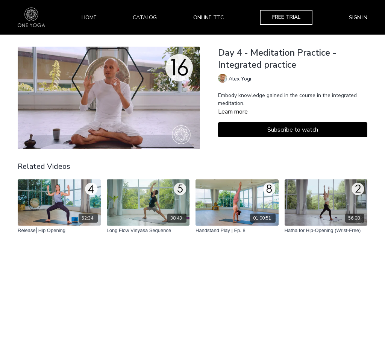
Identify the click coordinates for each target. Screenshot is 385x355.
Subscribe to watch (292, 130)
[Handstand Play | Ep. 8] (237, 230)
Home (89, 17)
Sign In (358, 17)
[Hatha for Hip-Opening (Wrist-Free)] (326, 230)
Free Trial (286, 17)
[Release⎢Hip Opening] (59, 230)
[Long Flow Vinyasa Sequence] (148, 230)
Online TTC (208, 17)
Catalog (145, 17)
